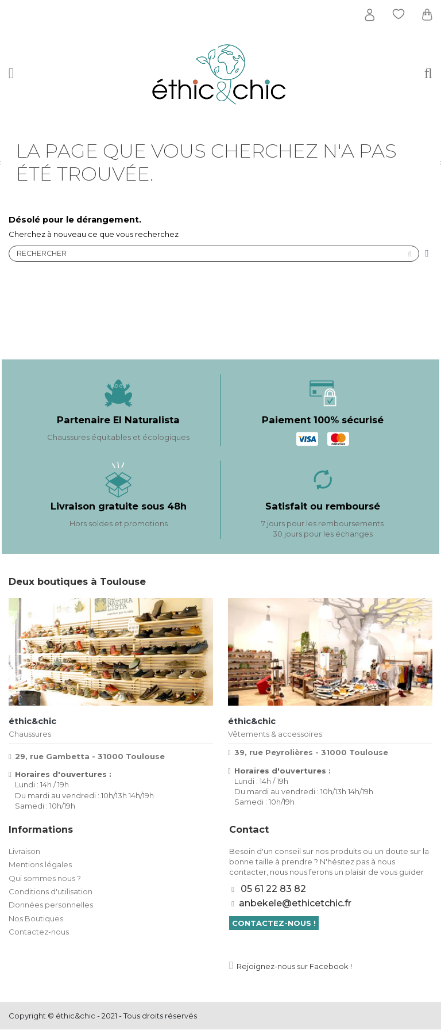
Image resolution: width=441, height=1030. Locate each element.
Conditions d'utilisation (50, 892)
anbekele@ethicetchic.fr (295, 903)
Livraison (24, 851)
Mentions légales (40, 865)
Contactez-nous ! (274, 923)
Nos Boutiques (36, 918)
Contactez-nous (39, 932)
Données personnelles (51, 905)
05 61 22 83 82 (273, 889)
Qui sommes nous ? (45, 878)
